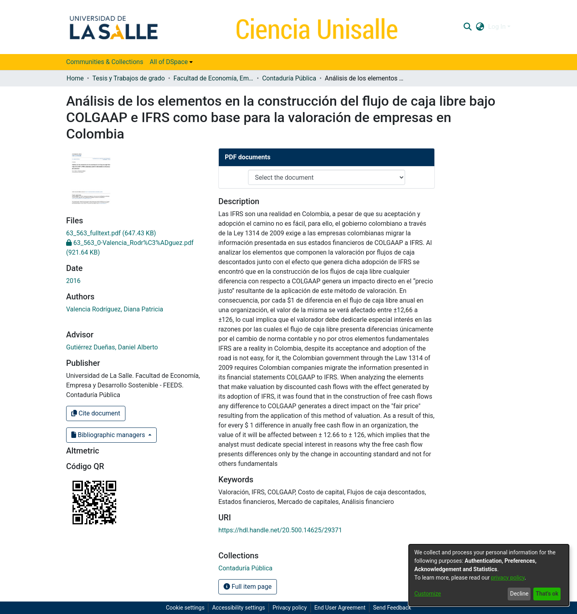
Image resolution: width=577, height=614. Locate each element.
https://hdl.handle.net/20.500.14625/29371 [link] (280, 530)
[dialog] (489, 575)
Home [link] (75, 78)
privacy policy (508, 577)
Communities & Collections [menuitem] (104, 62)
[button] (467, 27)
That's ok (547, 593)
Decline (519, 593)
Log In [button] (497, 26)
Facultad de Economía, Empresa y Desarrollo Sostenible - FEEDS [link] (214, 78)
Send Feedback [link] (392, 607)
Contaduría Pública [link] (289, 78)
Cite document (95, 413)
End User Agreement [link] (340, 607)
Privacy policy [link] (289, 607)
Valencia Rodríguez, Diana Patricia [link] (114, 309)
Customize (427, 593)
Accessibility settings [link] (238, 607)
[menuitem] (170, 62)
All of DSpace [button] (168, 62)
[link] (111, 233)
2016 (73, 281)
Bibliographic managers (109, 435)
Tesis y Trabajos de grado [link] (128, 78)
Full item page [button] (248, 586)
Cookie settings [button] (185, 607)
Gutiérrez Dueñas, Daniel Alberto (112, 347)
